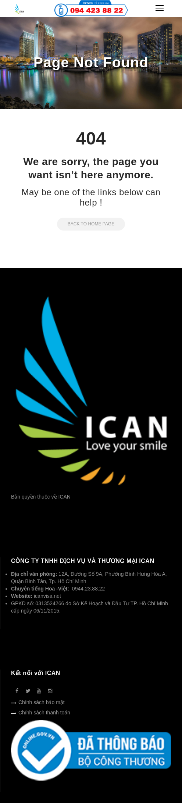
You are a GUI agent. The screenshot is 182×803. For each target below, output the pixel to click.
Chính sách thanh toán (44, 712)
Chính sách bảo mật (41, 702)
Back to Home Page (85, 223)
